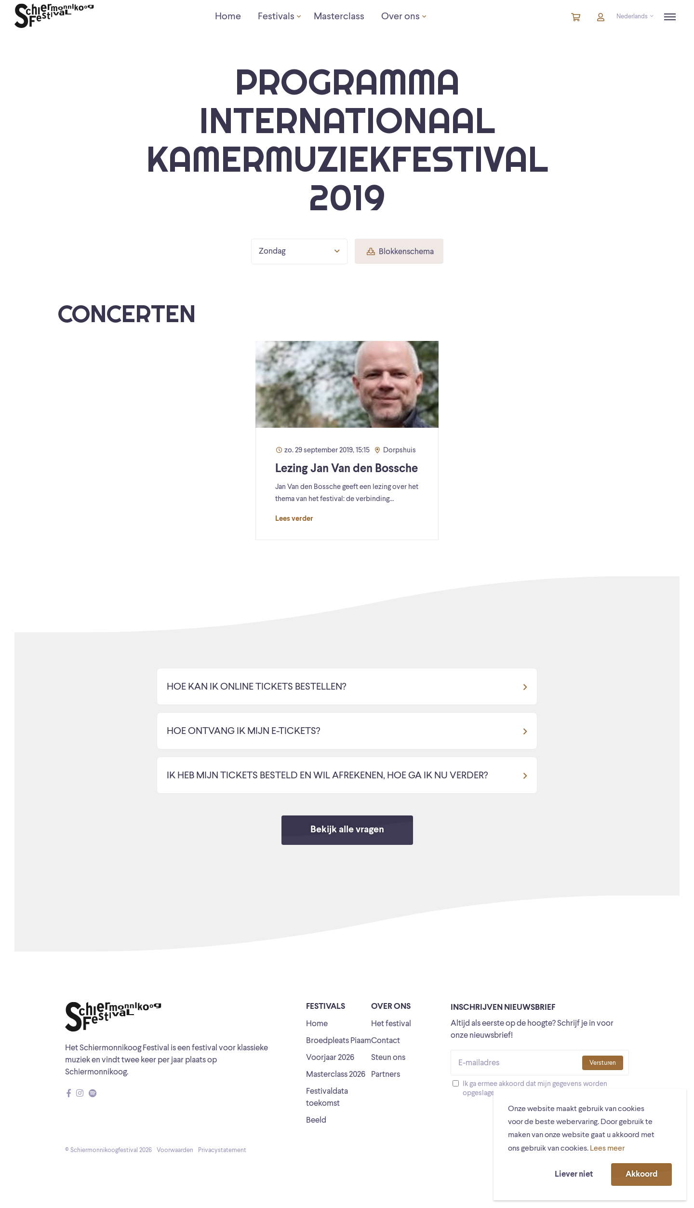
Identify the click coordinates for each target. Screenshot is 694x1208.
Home (317, 1024)
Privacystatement (222, 1150)
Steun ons (388, 1058)
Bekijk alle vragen (347, 830)
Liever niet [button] (574, 1174)
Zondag (299, 251)
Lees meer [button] (607, 1149)
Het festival (391, 1024)
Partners (385, 1075)
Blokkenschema (400, 252)
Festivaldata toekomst (327, 1097)
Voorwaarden (175, 1150)
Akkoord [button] (641, 1174)
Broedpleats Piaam (338, 1041)
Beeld (316, 1120)
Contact (385, 1041)
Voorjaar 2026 (330, 1058)
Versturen (602, 1063)
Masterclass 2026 (335, 1075)
